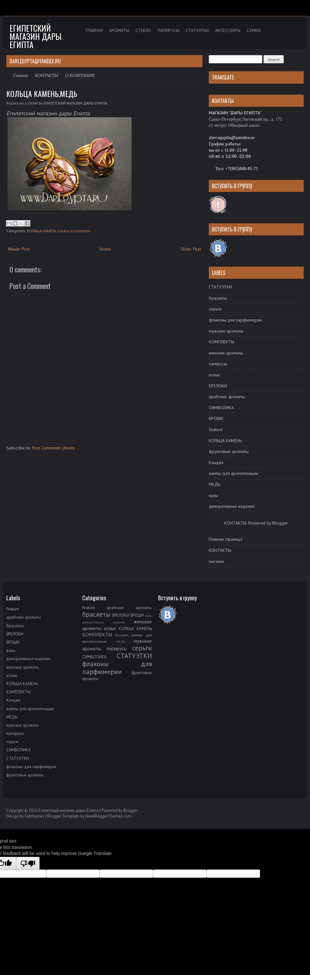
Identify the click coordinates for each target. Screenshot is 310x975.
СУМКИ (254, 30)
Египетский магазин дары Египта (35, 36)
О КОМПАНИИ (80, 75)
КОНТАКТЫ (46, 75)
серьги (215, 309)
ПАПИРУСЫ (168, 30)
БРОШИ (216, 418)
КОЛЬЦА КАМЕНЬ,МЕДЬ (41, 93)
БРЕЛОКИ (218, 386)
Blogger (280, 523)
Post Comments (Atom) (53, 448)
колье (214, 375)
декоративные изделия (231, 506)
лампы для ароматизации (233, 473)
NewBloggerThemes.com (108, 816)
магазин (216, 561)
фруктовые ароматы (229, 451)
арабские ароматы (227, 396)
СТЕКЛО (143, 30)
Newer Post (19, 249)
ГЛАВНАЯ (94, 30)
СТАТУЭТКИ (197, 30)
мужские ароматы (226, 331)
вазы (213, 495)
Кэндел (216, 462)
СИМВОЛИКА (221, 408)
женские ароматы (226, 353)
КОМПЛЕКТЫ (221, 342)
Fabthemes (34, 816)
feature (216, 429)
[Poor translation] (28, 863)
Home (105, 249)
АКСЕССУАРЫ (227, 30)
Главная (20, 75)
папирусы (218, 363)
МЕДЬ (214, 484)
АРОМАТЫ (119, 30)
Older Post (191, 249)
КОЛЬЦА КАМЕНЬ (42, 230)
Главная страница (225, 539)
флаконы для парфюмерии (235, 320)
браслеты (218, 298)
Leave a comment (74, 230)
